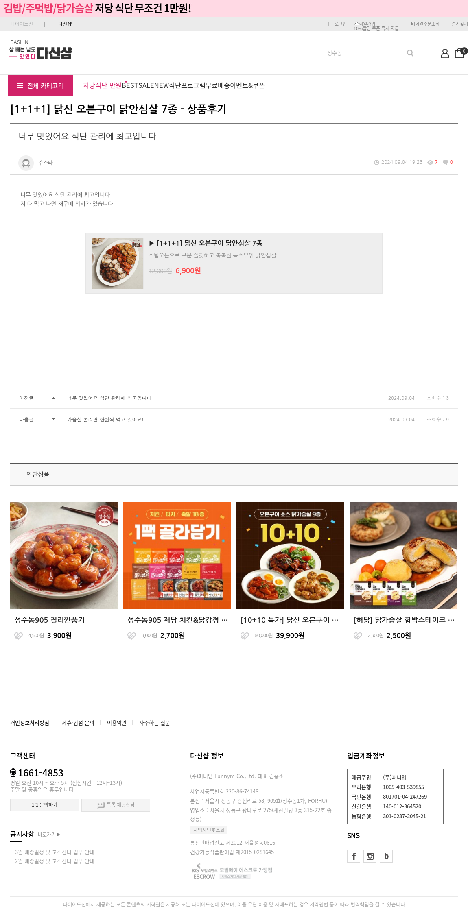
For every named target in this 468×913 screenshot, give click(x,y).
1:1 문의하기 (44, 804)
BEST (130, 85)
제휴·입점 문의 (78, 722)
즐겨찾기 (460, 24)
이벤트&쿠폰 (247, 85)
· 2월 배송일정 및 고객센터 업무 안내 (52, 861)
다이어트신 (22, 24)
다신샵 (65, 24)
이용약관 (117, 722)
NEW (161, 85)
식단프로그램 (187, 85)
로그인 (341, 24)
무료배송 (218, 85)
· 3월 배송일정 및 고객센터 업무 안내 (52, 852)
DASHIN (19, 41)
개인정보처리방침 (29, 722)
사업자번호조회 (209, 830)
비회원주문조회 (425, 24)
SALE (146, 85)
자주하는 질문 (154, 722)
